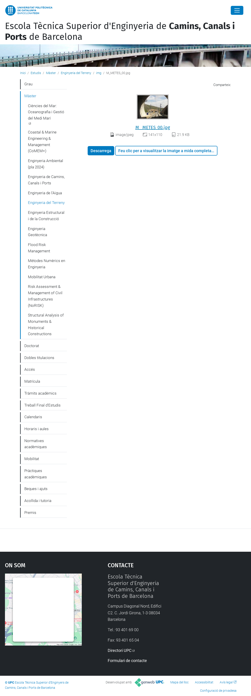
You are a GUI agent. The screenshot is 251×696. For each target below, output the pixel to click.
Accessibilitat (204, 682)
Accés (29, 369)
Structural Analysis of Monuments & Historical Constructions (46, 324)
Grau (28, 84)
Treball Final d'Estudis (42, 405)
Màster (51, 73)
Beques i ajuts (36, 488)
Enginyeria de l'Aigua (45, 193)
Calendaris (33, 417)
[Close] (237, 10)
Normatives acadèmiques (35, 443)
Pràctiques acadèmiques (35, 473)
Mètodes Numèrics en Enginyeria (46, 263)
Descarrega (101, 150)
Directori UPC (120, 650)
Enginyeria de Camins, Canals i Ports (46, 179)
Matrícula (32, 381)
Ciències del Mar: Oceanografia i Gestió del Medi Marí (46, 112)
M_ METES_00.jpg (152, 127)
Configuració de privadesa (218, 690)
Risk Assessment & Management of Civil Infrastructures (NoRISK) (45, 295)
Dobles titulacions (39, 357)
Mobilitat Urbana (41, 277)
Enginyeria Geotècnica (37, 231)
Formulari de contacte (127, 660)
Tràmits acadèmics (40, 393)
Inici (23, 73)
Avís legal (226, 682)
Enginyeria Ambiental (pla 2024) (45, 163)
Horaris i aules (36, 429)
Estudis (36, 73)
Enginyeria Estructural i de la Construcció (46, 215)
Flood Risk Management (39, 247)
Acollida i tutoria (37, 500)
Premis (30, 512)
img (98, 73)
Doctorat (31, 345)
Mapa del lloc (179, 682)
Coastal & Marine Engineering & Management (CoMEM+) (42, 141)
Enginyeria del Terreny (76, 73)
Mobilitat (31, 458)
